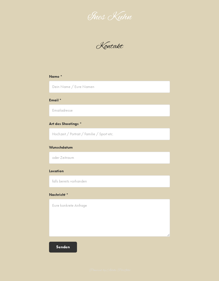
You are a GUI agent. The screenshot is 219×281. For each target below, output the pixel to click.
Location (56, 171)
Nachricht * (58, 194)
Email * (55, 100)
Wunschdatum (61, 147)
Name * (55, 76)
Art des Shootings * (65, 124)
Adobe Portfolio (118, 270)
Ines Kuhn (110, 17)
